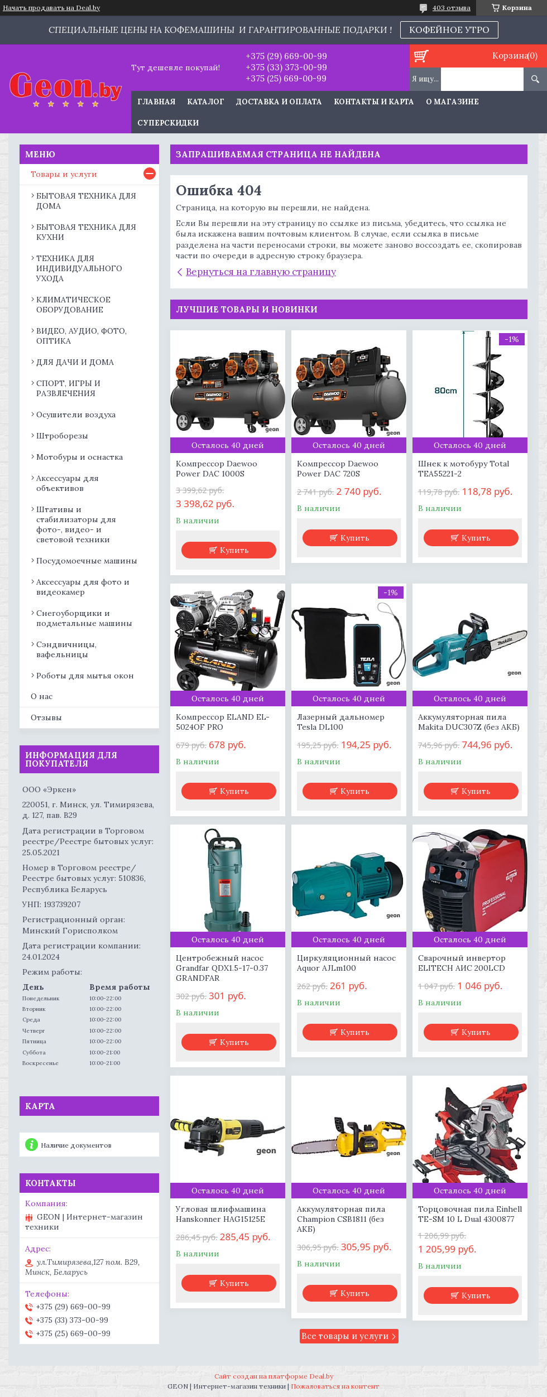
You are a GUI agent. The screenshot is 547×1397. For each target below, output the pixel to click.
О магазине (452, 102)
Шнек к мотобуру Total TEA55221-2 (463, 469)
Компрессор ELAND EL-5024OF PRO (223, 722)
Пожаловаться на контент (335, 1386)
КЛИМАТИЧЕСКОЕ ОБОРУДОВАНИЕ (73, 305)
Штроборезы (62, 436)
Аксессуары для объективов (67, 483)
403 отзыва (452, 7)
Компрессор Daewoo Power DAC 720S (337, 469)
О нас (41, 696)
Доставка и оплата (279, 102)
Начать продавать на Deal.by (51, 8)
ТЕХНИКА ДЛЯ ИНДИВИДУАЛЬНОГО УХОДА (79, 268)
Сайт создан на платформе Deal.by (273, 1376)
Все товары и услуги (344, 1336)
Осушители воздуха (76, 415)
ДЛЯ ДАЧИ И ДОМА (75, 362)
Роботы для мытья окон (85, 676)
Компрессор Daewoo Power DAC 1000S (216, 469)
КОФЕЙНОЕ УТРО (449, 29)
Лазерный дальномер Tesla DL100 (341, 722)
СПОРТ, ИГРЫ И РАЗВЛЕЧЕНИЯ (68, 388)
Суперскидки (168, 123)
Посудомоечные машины (86, 561)
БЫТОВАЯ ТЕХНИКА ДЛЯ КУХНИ (86, 232)
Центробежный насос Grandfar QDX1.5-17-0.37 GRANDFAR (222, 968)
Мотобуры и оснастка (79, 457)
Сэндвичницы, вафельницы (66, 649)
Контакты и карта (374, 102)
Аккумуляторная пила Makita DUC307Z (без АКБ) (469, 722)
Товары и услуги (64, 174)
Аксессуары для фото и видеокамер (82, 587)
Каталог (205, 102)
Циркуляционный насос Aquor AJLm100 (346, 963)
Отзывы (46, 717)
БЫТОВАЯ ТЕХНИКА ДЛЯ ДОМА (86, 201)
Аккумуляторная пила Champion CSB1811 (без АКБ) (341, 1219)
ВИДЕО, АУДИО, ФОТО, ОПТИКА (81, 336)
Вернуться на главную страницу (261, 272)
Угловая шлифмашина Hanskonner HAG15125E (221, 1214)
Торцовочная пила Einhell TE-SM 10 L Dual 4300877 (470, 1214)
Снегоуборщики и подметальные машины (84, 618)
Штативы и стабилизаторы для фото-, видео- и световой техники (76, 524)
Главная (156, 102)
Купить (234, 550)
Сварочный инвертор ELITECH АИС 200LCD (462, 963)
